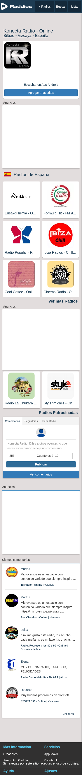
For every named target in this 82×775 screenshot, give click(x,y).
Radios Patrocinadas (58, 413)
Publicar (41, 464)
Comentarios (12, 421)
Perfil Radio (49, 421)
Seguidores (31, 421)
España (41, 35)
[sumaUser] (67, 456)
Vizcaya (24, 35)
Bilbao (8, 35)
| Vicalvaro (40, 701)
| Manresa (40, 617)
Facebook (51, 760)
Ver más (68, 714)
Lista (74, 6)
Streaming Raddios (16, 760)
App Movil (51, 754)
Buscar (61, 6)
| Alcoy (44, 677)
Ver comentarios (41, 474)
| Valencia (37, 584)
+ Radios (44, 6)
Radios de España (31, 174)
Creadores (10, 754)
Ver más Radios (63, 301)
